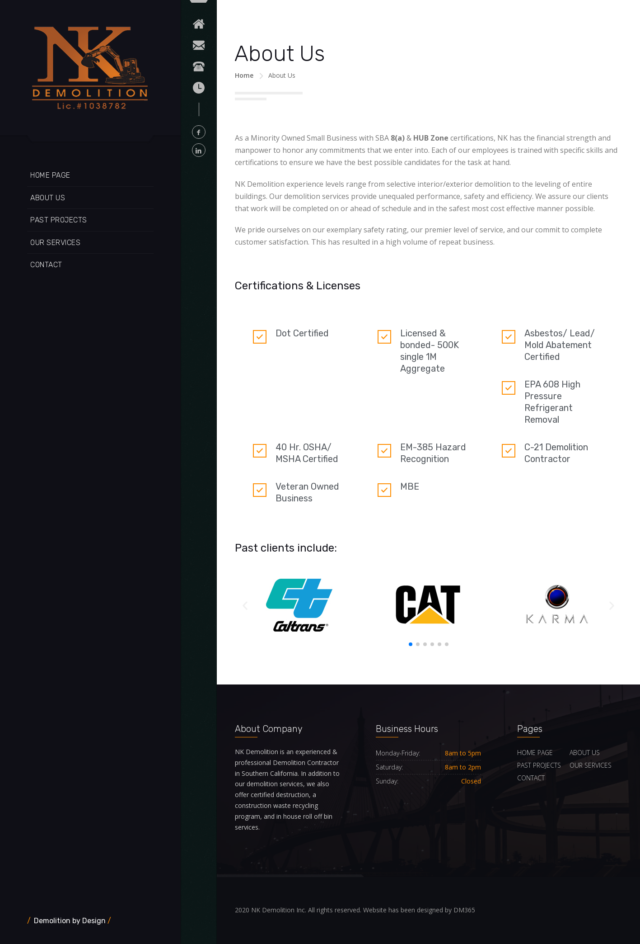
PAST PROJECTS (58, 220)
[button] (410, 644)
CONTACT (46, 264)
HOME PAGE (50, 175)
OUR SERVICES (55, 242)
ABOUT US (47, 198)
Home (244, 75)
